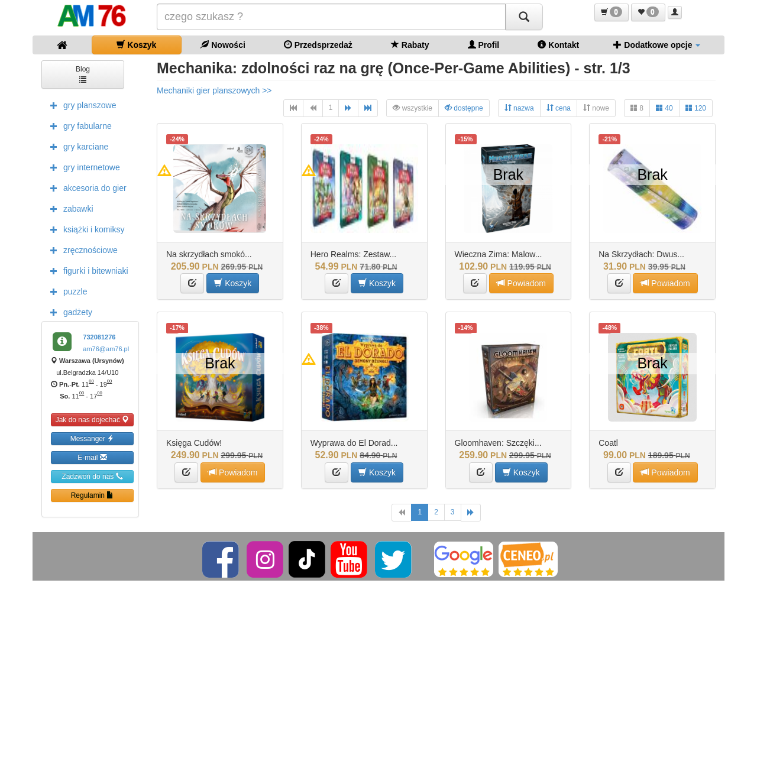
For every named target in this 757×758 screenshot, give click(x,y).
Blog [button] (83, 73)
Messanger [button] (92, 438)
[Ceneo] (528, 559)
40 (664, 107)
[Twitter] (394, 559)
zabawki (68, 208)
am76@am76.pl (106, 348)
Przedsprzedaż (318, 45)
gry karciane (76, 146)
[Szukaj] (524, 17)
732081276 (99, 337)
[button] (611, 12)
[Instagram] (266, 559)
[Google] (463, 559)
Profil (484, 45)
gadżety (68, 311)
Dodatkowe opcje (656, 45)
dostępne (464, 107)
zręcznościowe (81, 249)
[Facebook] (221, 559)
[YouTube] (350, 559)
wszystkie (412, 107)
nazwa (519, 107)
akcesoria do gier (85, 187)
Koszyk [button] (232, 283)
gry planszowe (80, 104)
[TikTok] (307, 559)
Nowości (222, 45)
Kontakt (558, 45)
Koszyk (136, 45)
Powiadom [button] (521, 283)
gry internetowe (82, 166)
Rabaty (410, 45)
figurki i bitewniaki (86, 270)
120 (695, 107)
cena (558, 107)
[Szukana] (331, 17)
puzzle (65, 290)
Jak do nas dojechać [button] (93, 419)
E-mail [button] (91, 457)
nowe (596, 107)
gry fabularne (78, 125)
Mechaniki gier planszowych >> (214, 90)
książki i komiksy (84, 228)
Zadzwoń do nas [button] (92, 476)
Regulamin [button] (92, 495)
